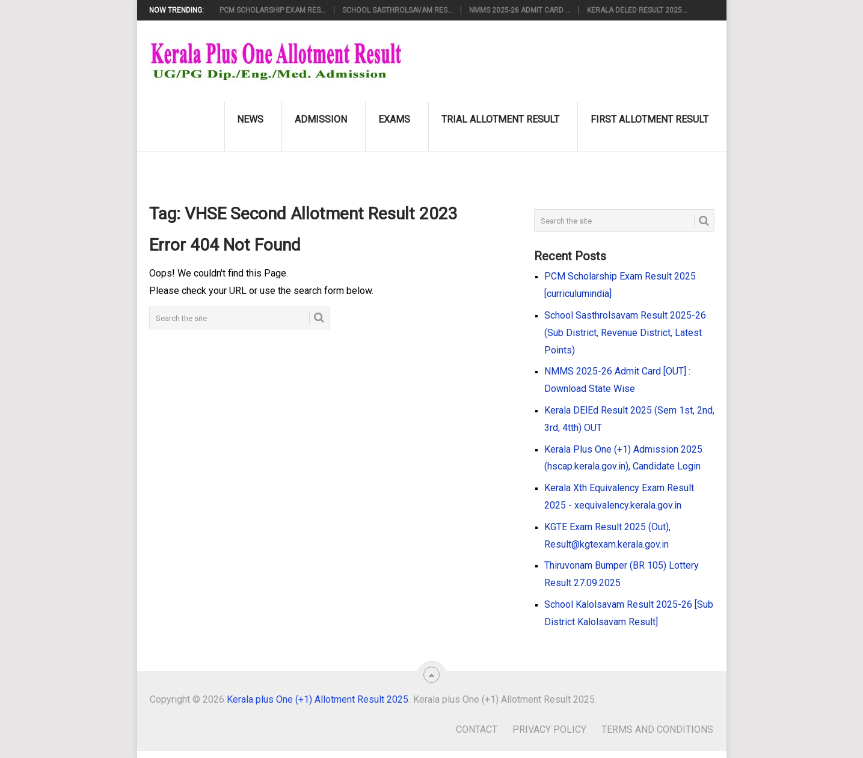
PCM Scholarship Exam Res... (273, 10)
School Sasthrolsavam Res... (397, 10)
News (250, 119)
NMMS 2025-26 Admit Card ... (520, 10)
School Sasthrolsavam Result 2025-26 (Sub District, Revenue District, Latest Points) (625, 333)
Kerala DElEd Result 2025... (637, 10)
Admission (321, 119)
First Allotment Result (649, 119)
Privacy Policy (549, 729)
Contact (476, 729)
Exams (394, 119)
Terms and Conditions (657, 729)
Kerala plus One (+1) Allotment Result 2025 (317, 699)
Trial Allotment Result (500, 119)
